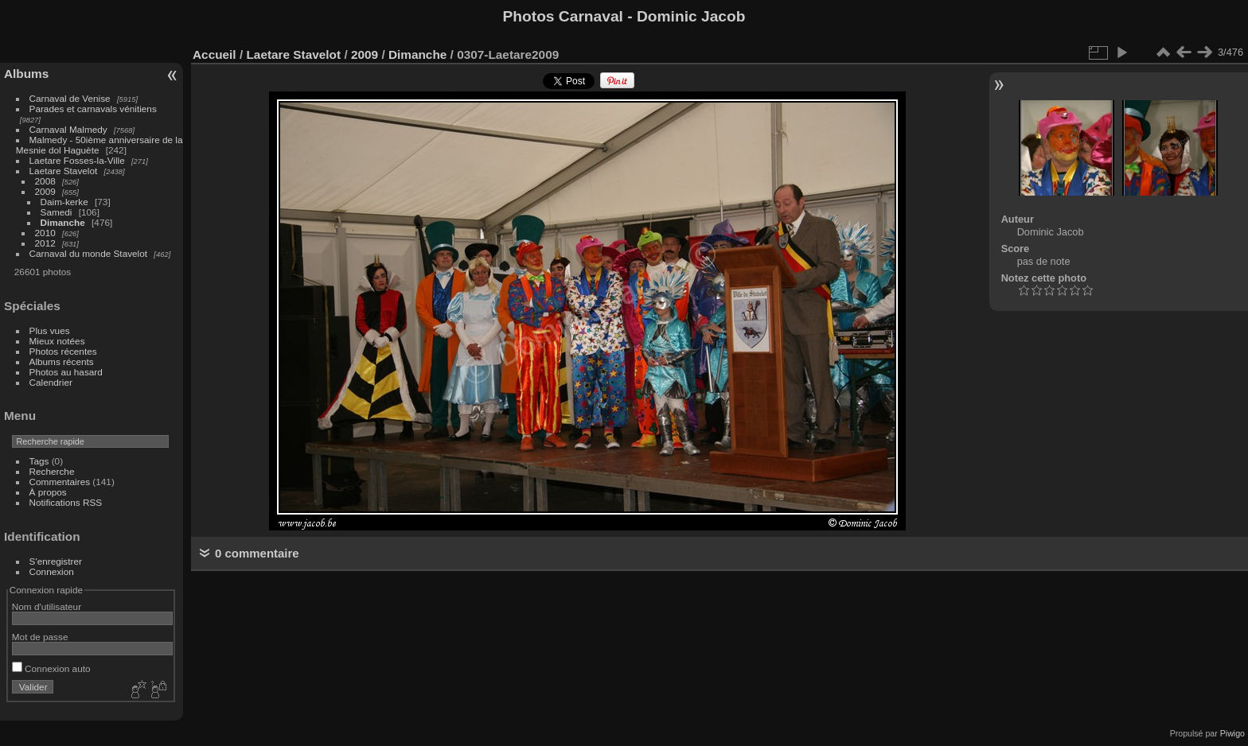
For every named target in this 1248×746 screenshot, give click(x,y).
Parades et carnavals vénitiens (93, 108)
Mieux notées (57, 341)
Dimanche (63, 222)
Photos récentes (63, 351)
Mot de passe (40, 636)
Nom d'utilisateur (46, 606)
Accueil (214, 54)
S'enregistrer (55, 561)
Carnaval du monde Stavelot (88, 253)
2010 (45, 232)
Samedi (56, 212)
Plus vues (49, 330)
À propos (48, 492)
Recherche (52, 471)
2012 (45, 243)
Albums (26, 73)
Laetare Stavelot (63, 170)
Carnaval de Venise (70, 98)
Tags (39, 461)
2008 (45, 181)
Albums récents (61, 361)
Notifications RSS (66, 502)
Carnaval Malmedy (68, 129)
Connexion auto (51, 668)
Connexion (51, 571)
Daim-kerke (64, 201)
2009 (45, 191)
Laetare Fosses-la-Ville (77, 160)
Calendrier (50, 382)
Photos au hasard (66, 372)
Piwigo (1232, 733)
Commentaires (60, 481)
